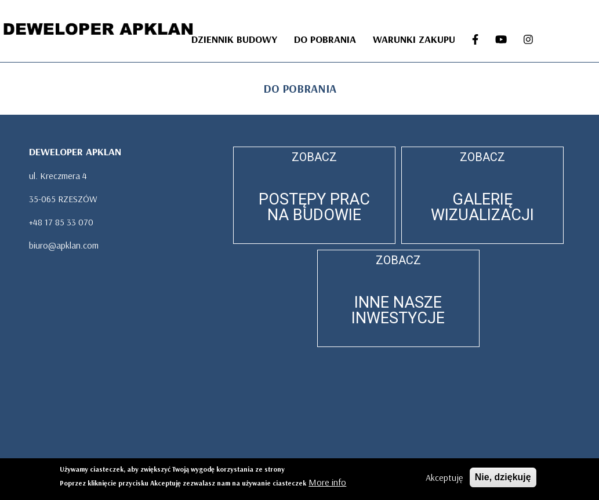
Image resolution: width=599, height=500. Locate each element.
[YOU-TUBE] (501, 40)
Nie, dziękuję (503, 478)
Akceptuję (444, 478)
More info (327, 483)
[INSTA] (528, 40)
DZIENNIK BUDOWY (234, 39)
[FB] (475, 40)
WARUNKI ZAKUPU (414, 39)
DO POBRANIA (325, 39)
